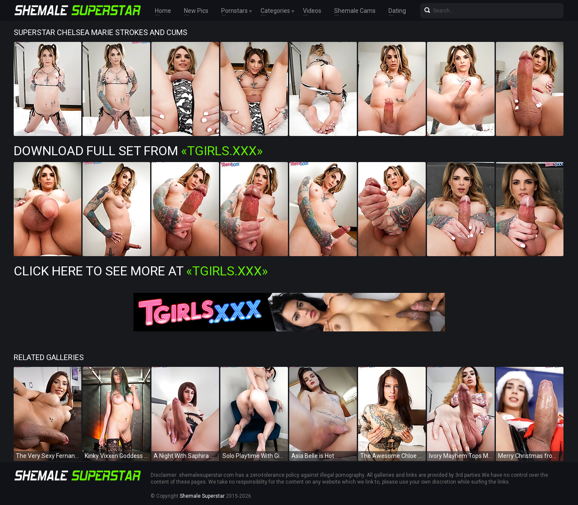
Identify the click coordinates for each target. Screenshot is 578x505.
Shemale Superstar (202, 496)
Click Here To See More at (141, 270)
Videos (312, 10)
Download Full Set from (138, 150)
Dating (397, 10)
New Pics (196, 10)
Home (163, 10)
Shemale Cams (355, 10)
